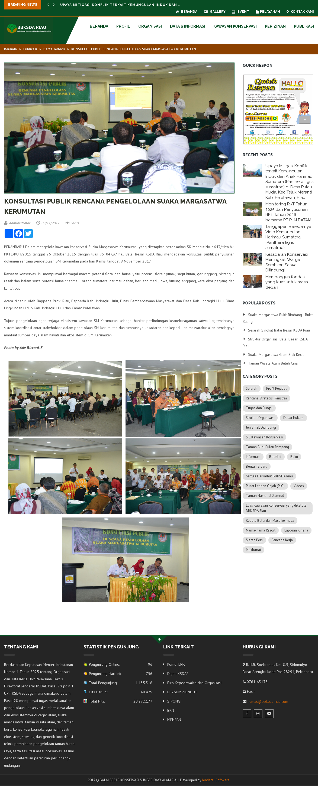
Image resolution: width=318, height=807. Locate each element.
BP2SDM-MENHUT (182, 692)
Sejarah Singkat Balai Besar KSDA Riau (279, 330)
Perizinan (275, 26)
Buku (294, 456)
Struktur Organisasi (260, 417)
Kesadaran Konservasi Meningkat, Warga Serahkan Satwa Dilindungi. (286, 262)
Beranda (186, 12)
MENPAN (174, 719)
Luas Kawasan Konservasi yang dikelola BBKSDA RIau (276, 508)
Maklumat (253, 549)
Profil (123, 26)
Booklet (275, 456)
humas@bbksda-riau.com (268, 701)
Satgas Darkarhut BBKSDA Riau (269, 476)
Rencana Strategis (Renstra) (266, 398)
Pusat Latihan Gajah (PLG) (265, 486)
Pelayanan (268, 12)
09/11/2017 (47, 223)
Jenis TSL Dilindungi (261, 427)
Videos (299, 486)
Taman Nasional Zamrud (265, 495)
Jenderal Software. (216, 780)
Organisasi (150, 26)
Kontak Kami (300, 12)
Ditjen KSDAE (177, 673)
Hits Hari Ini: (122, 692)
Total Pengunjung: (122, 683)
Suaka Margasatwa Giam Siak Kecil (276, 354)
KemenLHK (176, 664)
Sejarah (251, 388)
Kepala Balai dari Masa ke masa (270, 520)
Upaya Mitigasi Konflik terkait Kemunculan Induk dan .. (120, 5)
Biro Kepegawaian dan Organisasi (194, 682)
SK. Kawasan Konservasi (264, 437)
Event (240, 12)
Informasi (253, 456)
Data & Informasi (187, 26)
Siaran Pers (254, 540)
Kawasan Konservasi (235, 26)
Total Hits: (122, 701)
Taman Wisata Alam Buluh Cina (273, 363)
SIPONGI (174, 701)
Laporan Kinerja (296, 530)
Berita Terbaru (54, 49)
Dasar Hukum (293, 417)
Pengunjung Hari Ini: (122, 673)
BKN (170, 710)
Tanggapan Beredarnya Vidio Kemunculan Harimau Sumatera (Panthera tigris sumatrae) (288, 237)
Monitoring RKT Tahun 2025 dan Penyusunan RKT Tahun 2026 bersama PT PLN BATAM (288, 212)
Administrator (17, 223)
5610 (72, 223)
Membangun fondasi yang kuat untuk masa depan (286, 282)
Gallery (215, 12)
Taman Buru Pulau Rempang (267, 447)
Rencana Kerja (282, 540)
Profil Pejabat (276, 388)
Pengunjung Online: (122, 664)
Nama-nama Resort (260, 530)
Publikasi (304, 26)
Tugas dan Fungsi (259, 408)
